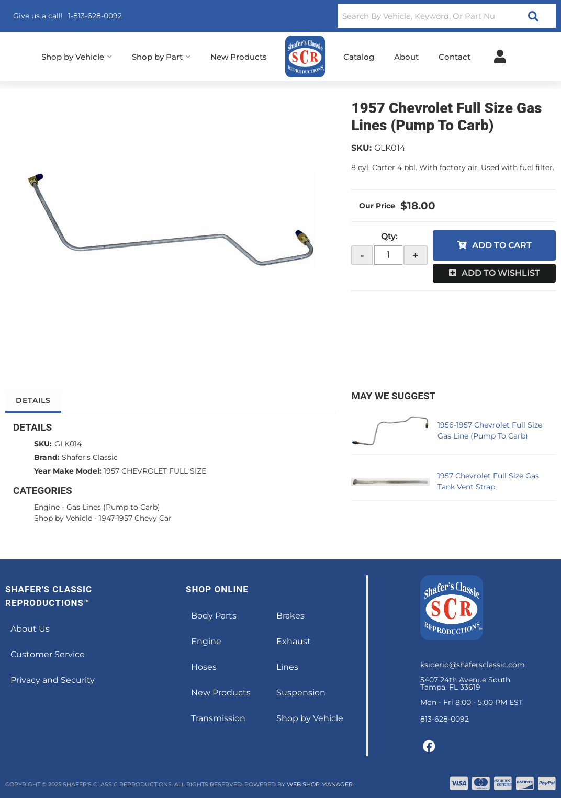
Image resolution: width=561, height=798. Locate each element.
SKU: (361, 148)
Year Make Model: (68, 471)
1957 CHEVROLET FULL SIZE (155, 471)
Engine (47, 507)
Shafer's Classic (90, 457)
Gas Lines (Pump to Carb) (113, 507)
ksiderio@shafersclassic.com (472, 664)
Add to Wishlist (501, 273)
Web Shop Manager (320, 784)
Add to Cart (502, 245)
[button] (447, 16)
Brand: (47, 457)
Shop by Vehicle (63, 518)
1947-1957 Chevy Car (135, 518)
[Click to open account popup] (500, 56)
